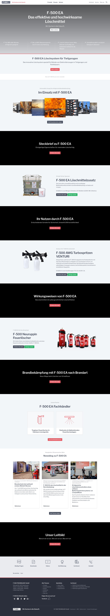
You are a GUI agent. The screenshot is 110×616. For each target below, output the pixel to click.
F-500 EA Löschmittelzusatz (79, 585)
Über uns (102, 2)
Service (97, 2)
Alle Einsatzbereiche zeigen (55, 122)
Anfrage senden (72, 194)
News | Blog (60, 585)
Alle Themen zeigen (55, 513)
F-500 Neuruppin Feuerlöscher (79, 588)
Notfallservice (61, 586)
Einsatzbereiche (47, 586)
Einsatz (55, 2)
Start (22, 573)
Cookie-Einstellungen (92, 609)
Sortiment (91, 2)
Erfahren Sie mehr (55, 153)
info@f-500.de (19, 590)
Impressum (73, 609)
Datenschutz (83, 609)
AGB (78, 609)
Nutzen (61, 2)
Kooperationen (61, 588)
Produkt (49, 2)
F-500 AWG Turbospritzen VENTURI (81, 586)
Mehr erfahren (54, 29)
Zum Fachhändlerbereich (55, 439)
